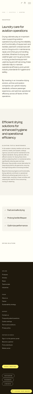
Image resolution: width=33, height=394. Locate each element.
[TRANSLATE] (22, 3)
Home (3, 12)
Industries (12, 12)
